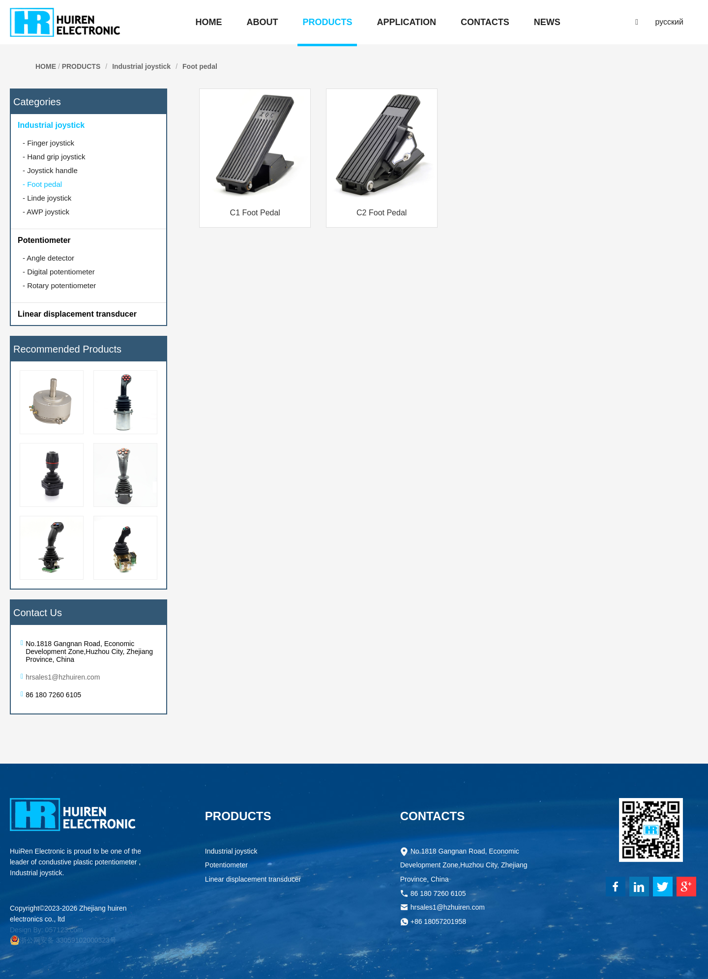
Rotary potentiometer (59, 285)
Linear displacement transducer (77, 314)
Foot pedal (199, 66)
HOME (45, 66)
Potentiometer (44, 240)
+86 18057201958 (438, 923)
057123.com (64, 930)
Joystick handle (50, 170)
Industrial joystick (141, 66)
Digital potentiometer (59, 271)
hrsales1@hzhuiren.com (63, 677)
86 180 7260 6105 (438, 895)
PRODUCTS (81, 66)
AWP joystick (46, 212)
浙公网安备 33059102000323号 (63, 940)
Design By (25, 930)
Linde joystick (47, 198)
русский (669, 22)
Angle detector (48, 258)
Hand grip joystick (54, 156)
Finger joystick (48, 143)
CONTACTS (432, 816)
